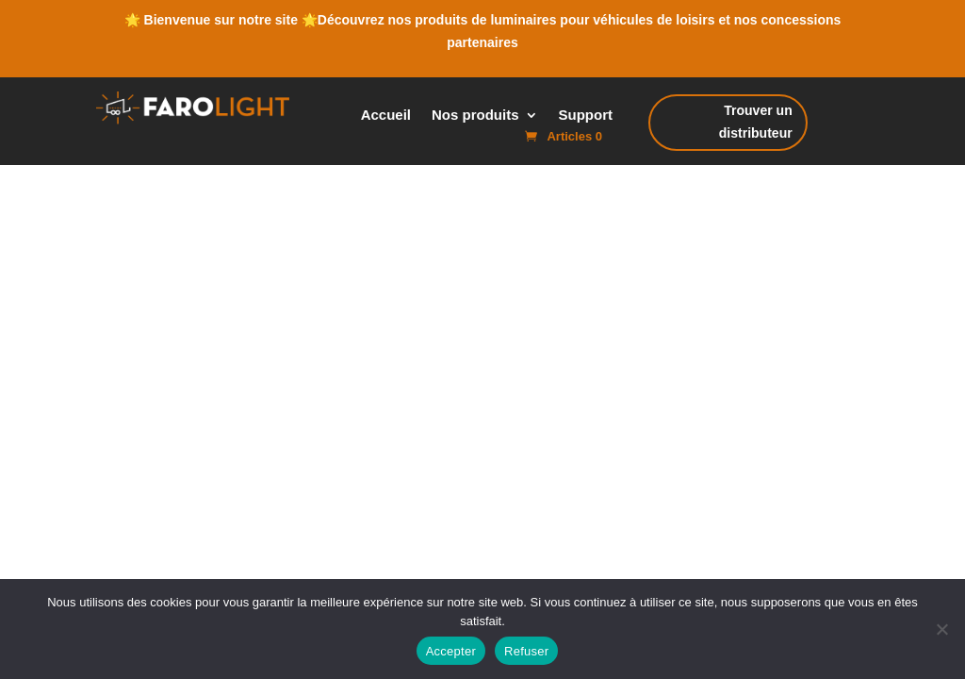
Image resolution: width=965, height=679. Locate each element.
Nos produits (475, 115)
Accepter (451, 651)
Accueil (386, 115)
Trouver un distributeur (749, 125)
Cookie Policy (466, 399)
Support (586, 115)
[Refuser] (941, 629)
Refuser (526, 651)
